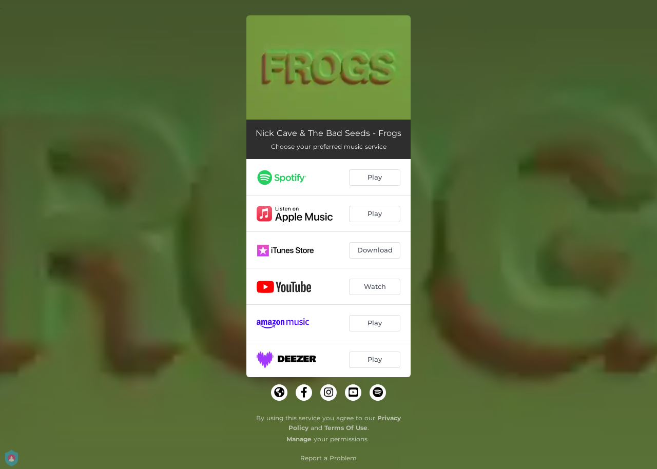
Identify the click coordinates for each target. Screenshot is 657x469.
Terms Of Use (346, 428)
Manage (299, 439)
